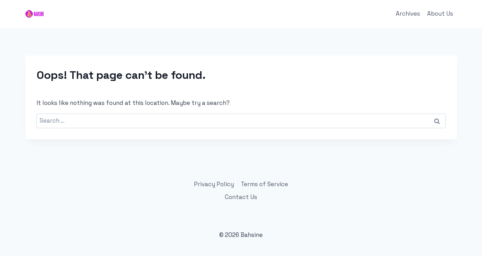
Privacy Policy (214, 184)
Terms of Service (264, 184)
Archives (408, 13)
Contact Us (241, 197)
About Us (440, 13)
